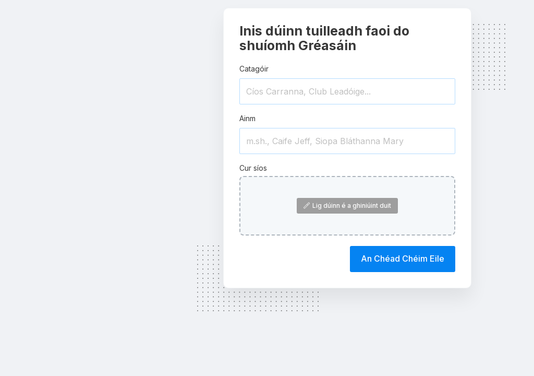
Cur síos (253, 167)
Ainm (247, 118)
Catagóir (254, 68)
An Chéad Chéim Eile (402, 258)
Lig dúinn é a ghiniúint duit (347, 205)
